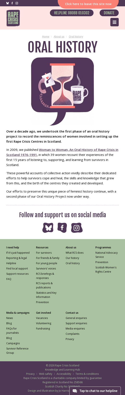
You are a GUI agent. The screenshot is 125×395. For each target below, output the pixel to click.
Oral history (76, 36)
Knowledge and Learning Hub (62, 369)
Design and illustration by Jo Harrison (50, 390)
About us (59, 36)
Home (45, 36)
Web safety (45, 374)
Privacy (30, 374)
